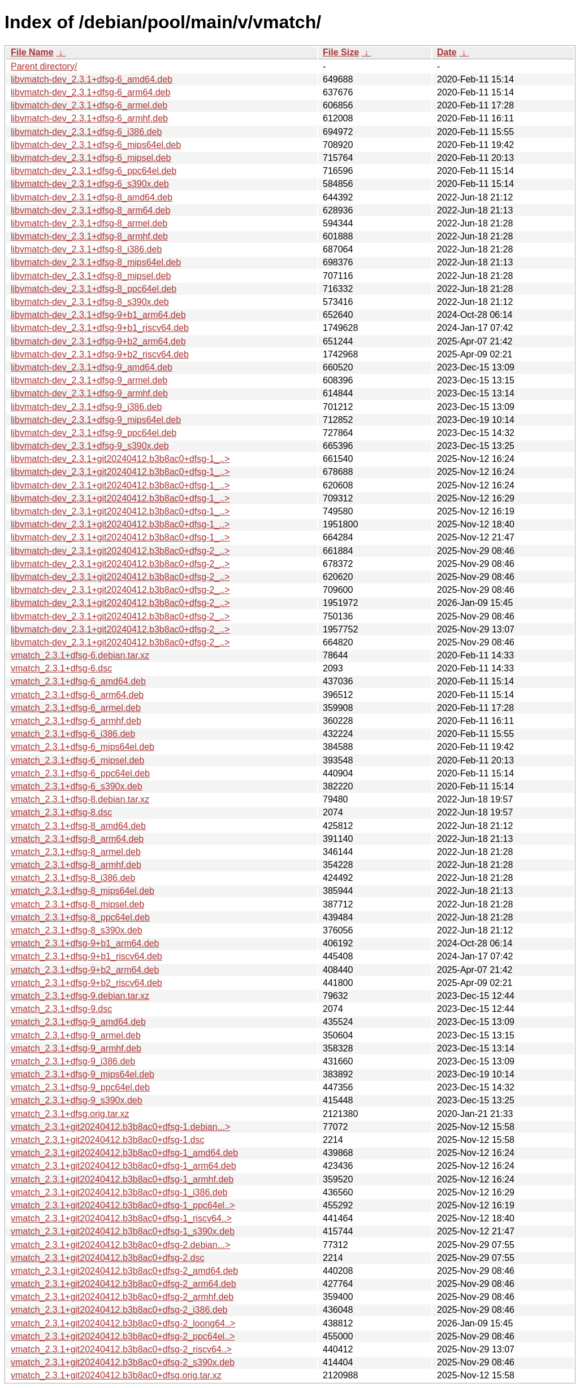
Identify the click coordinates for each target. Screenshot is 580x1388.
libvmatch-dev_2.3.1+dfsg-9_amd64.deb (91, 367)
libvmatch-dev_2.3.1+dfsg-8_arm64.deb (90, 210)
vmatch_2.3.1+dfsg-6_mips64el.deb (82, 747)
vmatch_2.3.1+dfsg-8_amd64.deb (78, 826)
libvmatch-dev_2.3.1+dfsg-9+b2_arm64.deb (98, 341)
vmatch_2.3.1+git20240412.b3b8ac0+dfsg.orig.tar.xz (116, 1375)
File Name (32, 52)
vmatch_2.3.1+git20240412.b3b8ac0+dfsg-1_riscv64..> (121, 1218)
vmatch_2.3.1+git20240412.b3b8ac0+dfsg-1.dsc (107, 1140)
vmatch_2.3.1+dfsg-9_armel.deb (76, 1035)
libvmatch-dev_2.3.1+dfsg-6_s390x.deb (90, 184)
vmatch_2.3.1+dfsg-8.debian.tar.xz (80, 799)
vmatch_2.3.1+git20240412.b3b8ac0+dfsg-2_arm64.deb (123, 1284)
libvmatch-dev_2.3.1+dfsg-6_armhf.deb (89, 118)
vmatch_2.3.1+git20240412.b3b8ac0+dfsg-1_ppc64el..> (123, 1205)
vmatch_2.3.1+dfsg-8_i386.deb (73, 878)
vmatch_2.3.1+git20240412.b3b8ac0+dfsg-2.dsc (107, 1258)
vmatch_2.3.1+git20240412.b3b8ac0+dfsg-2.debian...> (120, 1245)
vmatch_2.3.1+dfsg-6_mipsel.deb (77, 760)
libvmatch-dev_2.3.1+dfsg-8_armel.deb (89, 223)
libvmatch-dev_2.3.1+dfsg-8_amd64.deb (91, 197)
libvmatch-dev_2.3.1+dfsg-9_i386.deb (86, 407)
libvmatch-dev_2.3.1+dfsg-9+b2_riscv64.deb (100, 354)
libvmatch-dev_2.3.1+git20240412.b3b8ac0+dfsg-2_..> (120, 551)
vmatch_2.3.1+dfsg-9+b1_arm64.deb (85, 943)
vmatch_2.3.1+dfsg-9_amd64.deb (78, 1022)
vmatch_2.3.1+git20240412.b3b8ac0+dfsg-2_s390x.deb (123, 1362)
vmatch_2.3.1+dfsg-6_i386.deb (73, 734)
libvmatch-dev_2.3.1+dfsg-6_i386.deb (86, 132)
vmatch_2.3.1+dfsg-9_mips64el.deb (82, 1074)
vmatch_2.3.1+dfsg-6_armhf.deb (76, 721)
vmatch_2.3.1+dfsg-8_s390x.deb (76, 930)
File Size (341, 52)
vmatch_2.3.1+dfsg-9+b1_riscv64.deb (86, 956)
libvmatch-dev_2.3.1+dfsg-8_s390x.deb (90, 302)
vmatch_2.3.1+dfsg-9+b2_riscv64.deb (86, 983)
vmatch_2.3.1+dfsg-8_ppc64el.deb (80, 917)
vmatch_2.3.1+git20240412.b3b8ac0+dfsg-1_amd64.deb (124, 1153)
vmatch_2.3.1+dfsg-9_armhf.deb (76, 1048)
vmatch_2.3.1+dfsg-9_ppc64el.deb (80, 1087)
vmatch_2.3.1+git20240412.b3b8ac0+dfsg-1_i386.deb (119, 1192)
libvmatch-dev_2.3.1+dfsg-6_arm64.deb (90, 92)
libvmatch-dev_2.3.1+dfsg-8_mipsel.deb (91, 276)
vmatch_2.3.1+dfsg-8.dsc (61, 812)
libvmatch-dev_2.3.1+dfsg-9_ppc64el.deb (93, 433)
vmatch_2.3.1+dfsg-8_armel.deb (76, 852)
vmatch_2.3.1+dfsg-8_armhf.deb (76, 865)
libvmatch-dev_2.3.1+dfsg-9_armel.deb (89, 380)
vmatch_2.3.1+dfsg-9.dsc (61, 1009)
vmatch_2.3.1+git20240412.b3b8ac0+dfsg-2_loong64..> (123, 1323)
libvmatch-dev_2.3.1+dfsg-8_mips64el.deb (96, 262)
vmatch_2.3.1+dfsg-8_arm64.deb (77, 839)
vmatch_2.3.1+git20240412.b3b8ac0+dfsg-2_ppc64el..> (123, 1336)
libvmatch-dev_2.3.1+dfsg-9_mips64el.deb (96, 420)
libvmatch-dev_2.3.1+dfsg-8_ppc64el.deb (93, 289)
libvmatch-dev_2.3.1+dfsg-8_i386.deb (86, 249)
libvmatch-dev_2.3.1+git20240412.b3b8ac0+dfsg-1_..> (120, 459)
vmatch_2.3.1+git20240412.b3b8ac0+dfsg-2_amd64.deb (124, 1271)
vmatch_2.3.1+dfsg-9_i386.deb (73, 1061)
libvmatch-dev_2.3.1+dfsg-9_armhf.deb (89, 393)
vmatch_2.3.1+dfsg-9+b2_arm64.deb (85, 970)
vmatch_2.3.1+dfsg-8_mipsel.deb (77, 904)
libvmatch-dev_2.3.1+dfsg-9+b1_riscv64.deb (100, 328)
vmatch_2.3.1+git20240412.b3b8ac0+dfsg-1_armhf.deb (122, 1179)
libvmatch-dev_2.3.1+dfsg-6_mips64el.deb (96, 145)
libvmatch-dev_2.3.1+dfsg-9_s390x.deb (90, 446)
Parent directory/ (44, 66)
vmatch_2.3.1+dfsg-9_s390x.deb (76, 1100)
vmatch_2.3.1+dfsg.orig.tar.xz (70, 1114)
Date (447, 52)
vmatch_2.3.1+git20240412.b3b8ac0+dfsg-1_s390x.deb (123, 1231)
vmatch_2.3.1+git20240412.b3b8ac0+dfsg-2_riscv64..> (121, 1349)
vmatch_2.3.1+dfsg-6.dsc (61, 668)
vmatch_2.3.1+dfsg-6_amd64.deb (78, 681)
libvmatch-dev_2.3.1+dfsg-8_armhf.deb (89, 236)
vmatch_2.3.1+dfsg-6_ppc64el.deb (80, 773)
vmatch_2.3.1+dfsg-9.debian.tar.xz (80, 996)
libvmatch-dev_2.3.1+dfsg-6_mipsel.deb (91, 158)
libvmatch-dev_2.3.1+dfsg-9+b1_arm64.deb (98, 315)
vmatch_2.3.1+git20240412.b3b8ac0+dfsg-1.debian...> (120, 1127)
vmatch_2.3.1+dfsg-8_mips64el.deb (82, 891)
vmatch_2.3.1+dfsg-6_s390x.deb (76, 786)
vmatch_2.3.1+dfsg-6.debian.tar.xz (80, 655)
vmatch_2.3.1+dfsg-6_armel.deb (76, 708)
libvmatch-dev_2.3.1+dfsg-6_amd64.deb (91, 79)
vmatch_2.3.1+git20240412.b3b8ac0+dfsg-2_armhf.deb (122, 1297)
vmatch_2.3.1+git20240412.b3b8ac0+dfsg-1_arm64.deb (123, 1166)
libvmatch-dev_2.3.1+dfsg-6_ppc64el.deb (93, 171)
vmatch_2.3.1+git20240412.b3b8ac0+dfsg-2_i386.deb (119, 1310)
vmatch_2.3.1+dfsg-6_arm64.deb (77, 695)
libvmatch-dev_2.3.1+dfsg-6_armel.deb (89, 105)
